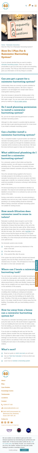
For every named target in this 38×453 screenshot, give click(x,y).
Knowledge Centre (7, 391)
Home (3, 45)
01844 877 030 (8, 404)
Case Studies (5, 387)
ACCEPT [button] (24, 450)
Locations (4, 397)
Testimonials (5, 394)
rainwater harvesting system (9, 64)
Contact (3, 401)
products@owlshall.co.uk (10, 408)
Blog (2, 384)
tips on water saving (21, 101)
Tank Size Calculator (15, 356)
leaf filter (28, 231)
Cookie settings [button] (13, 450)
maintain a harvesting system (21, 361)
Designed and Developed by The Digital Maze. (10, 425)
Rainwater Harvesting (12, 45)
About (3, 380)
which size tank (20, 353)
